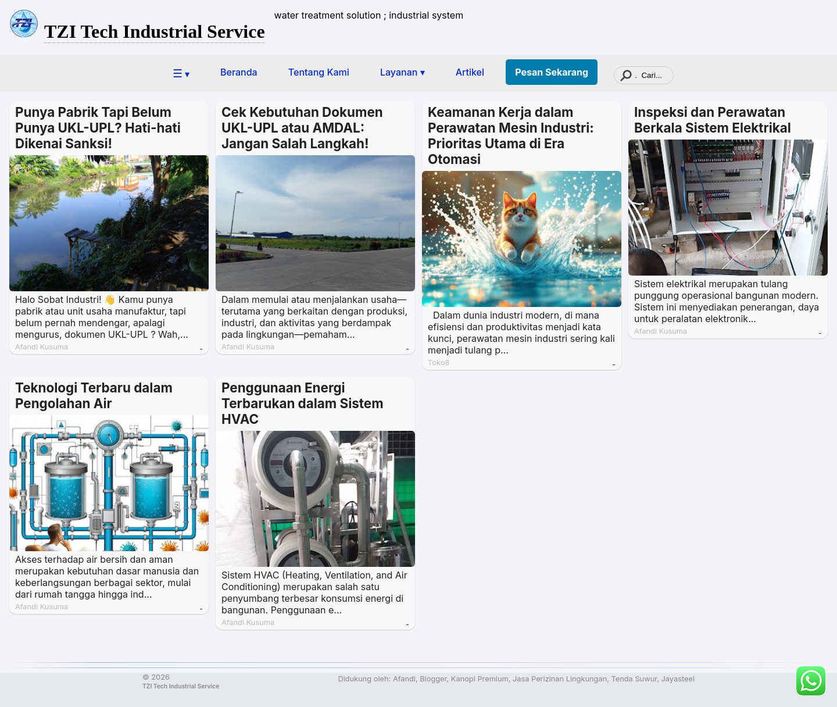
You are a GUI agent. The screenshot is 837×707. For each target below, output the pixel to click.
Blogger (433, 678)
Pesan (551, 72)
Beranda (238, 72)
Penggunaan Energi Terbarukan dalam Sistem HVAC (302, 403)
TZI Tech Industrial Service (154, 31)
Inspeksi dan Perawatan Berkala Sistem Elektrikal (712, 119)
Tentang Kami (318, 72)
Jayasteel (678, 678)
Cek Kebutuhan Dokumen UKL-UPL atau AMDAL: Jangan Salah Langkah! (302, 127)
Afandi (404, 678)
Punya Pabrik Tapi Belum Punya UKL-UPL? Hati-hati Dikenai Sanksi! (98, 127)
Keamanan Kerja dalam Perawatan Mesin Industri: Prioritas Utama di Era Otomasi (511, 135)
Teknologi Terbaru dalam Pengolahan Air (94, 395)
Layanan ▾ (402, 72)
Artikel (470, 72)
